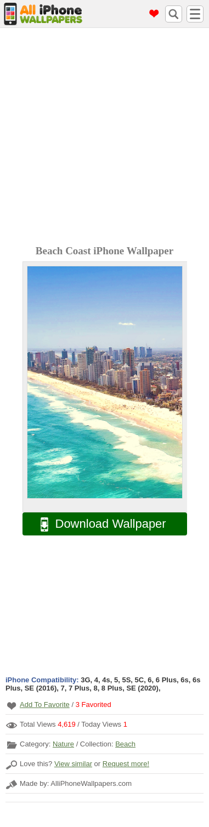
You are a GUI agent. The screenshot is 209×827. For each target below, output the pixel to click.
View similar (73, 764)
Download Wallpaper (97, 524)
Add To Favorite (45, 704)
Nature (63, 744)
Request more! (126, 764)
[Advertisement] (104, 137)
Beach (125, 744)
